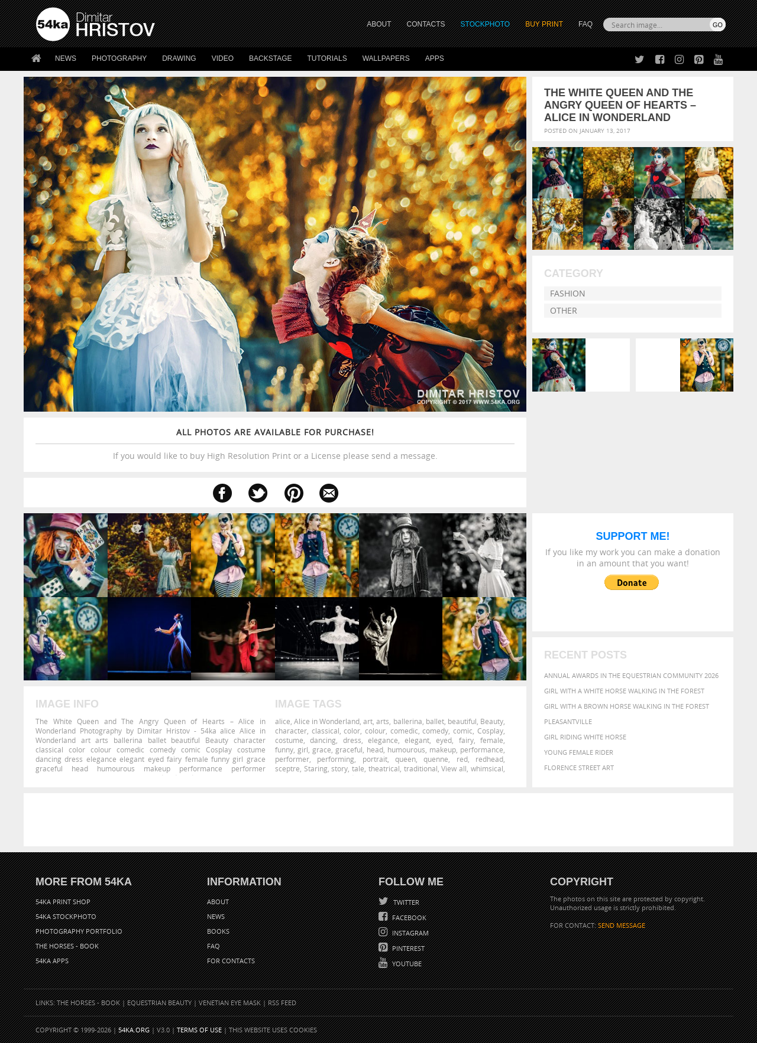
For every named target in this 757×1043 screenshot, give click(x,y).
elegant (417, 740)
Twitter (405, 902)
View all (454, 768)
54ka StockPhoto (65, 916)
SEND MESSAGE (621, 925)
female (491, 740)
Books (218, 931)
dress (352, 740)
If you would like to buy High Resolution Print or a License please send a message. (275, 443)
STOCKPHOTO (485, 24)
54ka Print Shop (62, 901)
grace (321, 749)
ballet (435, 721)
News (65, 58)
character (291, 730)
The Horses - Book (67, 945)
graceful (349, 749)
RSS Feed (282, 1002)
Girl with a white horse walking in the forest (624, 690)
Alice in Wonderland (327, 721)
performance (481, 749)
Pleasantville (568, 721)
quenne (435, 759)
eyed (444, 740)
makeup (442, 749)
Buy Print (544, 24)
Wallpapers (386, 58)
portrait (375, 759)
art (368, 721)
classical (325, 730)
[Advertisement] (381, 819)
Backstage (270, 58)
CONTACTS (426, 24)
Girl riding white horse (585, 736)
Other (563, 310)
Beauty (491, 721)
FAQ (585, 24)
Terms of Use (199, 1029)
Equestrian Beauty (159, 1002)
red (462, 759)
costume (289, 740)
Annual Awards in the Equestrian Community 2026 (631, 675)
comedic (404, 730)
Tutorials (327, 58)
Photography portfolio (78, 931)
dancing (323, 740)
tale (358, 768)
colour (375, 730)
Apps (434, 58)
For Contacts (231, 960)
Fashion (567, 293)
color (352, 730)
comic (463, 730)
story (339, 768)
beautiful (462, 721)
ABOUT (379, 24)
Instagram (409, 932)
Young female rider (578, 752)
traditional (421, 768)
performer (292, 759)
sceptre (287, 768)
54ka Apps (52, 960)
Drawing (179, 58)
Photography (119, 58)
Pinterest (407, 948)
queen (405, 759)
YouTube (406, 963)
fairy (466, 740)
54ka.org (134, 1029)
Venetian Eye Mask (230, 1002)
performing (335, 759)
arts (382, 721)
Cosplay (490, 730)
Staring (316, 768)
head (375, 749)
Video (223, 58)
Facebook (408, 917)
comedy (435, 730)
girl (302, 749)
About (218, 901)
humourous (406, 749)
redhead (489, 759)
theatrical (384, 768)
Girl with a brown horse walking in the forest (626, 706)
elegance (383, 740)
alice (282, 721)
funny (284, 749)
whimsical (487, 768)
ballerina (407, 721)
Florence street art (579, 767)
